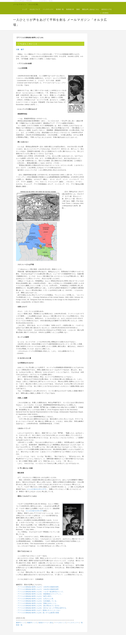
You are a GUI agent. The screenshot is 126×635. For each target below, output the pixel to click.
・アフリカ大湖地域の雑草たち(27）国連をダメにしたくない (38, 610)
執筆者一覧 (60, 9)
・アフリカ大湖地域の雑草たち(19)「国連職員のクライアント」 (39, 594)
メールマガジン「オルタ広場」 (26, 4)
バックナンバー (48, 9)
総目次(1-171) (107, 9)
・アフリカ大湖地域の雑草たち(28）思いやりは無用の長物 (37, 612)
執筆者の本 (70, 9)
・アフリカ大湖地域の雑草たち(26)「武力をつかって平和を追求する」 (42, 608)
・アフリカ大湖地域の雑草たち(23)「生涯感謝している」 (37, 601)
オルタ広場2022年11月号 (36, 489)
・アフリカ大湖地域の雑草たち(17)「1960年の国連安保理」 (38, 587)
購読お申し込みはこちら (90, 9)
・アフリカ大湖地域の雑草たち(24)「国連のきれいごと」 (37, 603)
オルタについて (35, 9)
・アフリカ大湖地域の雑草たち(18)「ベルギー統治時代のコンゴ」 (40, 591)
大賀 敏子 (20, 49)
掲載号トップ (32, 622)
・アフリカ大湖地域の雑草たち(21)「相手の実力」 (34, 596)
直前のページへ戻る (46, 622)
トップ (24, 9)
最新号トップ (21, 622)
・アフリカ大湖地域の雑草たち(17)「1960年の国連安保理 (37, 589)
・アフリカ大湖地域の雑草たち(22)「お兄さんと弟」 (35, 598)
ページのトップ (60, 622)
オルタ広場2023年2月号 (34, 511)
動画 (78, 9)
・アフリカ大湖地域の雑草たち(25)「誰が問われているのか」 (38, 605)
